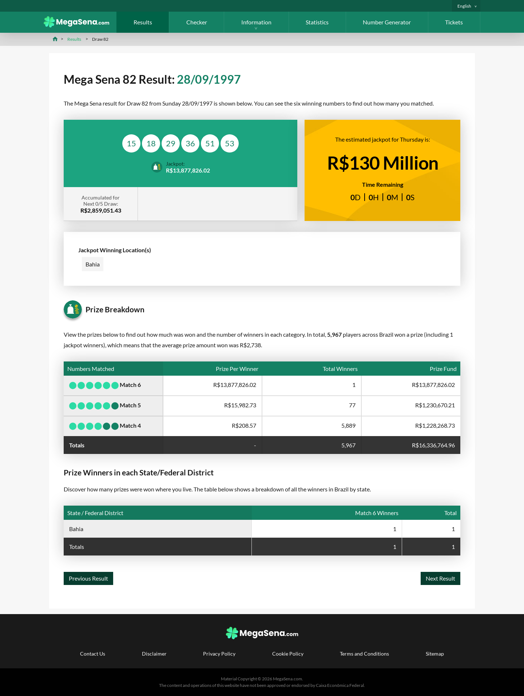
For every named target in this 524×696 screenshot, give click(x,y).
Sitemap (435, 653)
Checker (196, 22)
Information (256, 22)
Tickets (454, 22)
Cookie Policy (287, 653)
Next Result (440, 578)
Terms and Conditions (364, 653)
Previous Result (88, 578)
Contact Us (92, 653)
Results (143, 22)
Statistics (317, 22)
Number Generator (387, 22)
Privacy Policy (219, 653)
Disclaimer (154, 653)
